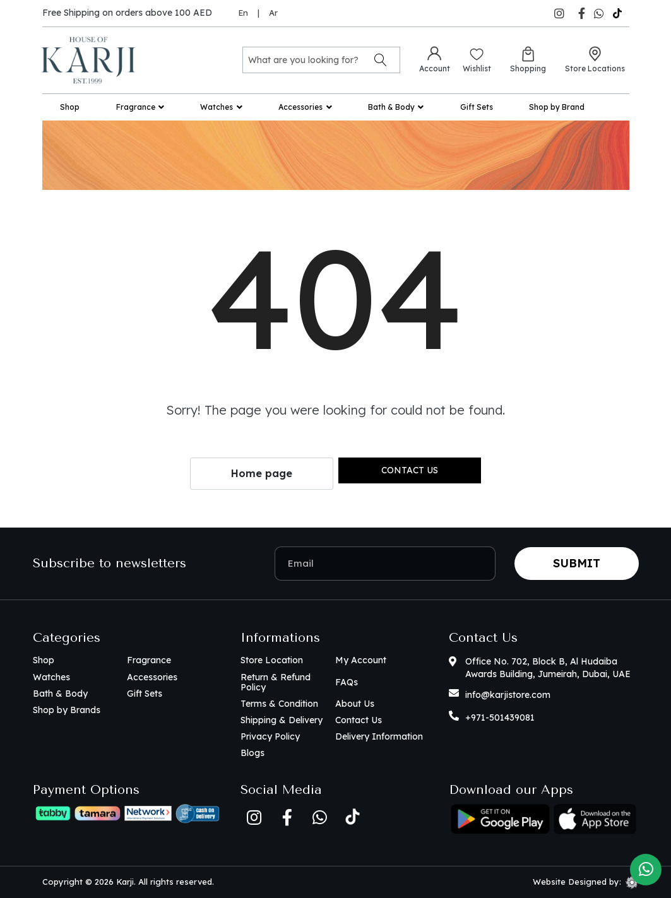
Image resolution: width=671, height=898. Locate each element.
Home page (261, 473)
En (243, 13)
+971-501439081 (500, 717)
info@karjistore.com (507, 694)
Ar (273, 13)
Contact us (409, 470)
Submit (576, 563)
